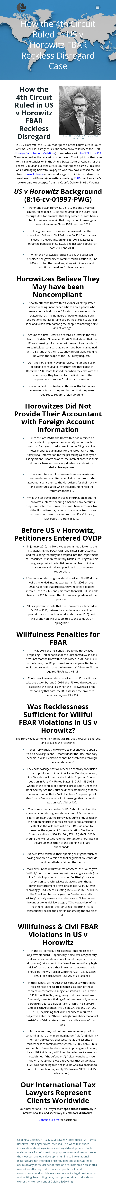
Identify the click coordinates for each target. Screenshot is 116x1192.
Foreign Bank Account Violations (35, 153)
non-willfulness (33, 174)
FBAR (76, 178)
